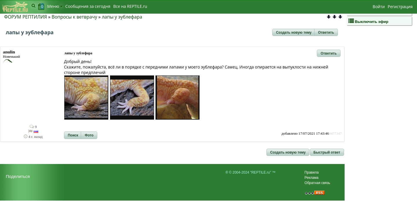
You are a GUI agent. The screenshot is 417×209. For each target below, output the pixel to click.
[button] (293, 32)
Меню (55, 6)
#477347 (335, 133)
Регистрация (400, 6)
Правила (312, 172)
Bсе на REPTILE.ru (130, 6)
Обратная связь (317, 183)
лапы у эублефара (122, 17)
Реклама (312, 178)
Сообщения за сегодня (87, 6)
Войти (379, 6)
